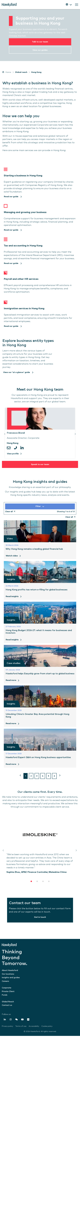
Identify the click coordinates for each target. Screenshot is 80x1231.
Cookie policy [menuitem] (46, 1026)
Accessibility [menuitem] (34, 1026)
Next (75, 434)
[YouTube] (22, 1020)
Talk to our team (40, 42)
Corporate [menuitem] (6, 988)
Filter (40, 506)
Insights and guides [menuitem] (11, 978)
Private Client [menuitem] (8, 991)
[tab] (31, 881)
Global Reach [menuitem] (8, 1002)
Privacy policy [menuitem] (7, 1026)
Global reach (21, 72)
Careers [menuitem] (5, 981)
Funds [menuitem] (4, 995)
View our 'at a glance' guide (18, 372)
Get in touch (40, 917)
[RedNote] (28, 1020)
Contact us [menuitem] (7, 1005)
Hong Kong (36, 72)
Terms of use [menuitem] (20, 1026)
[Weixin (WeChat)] (16, 1020)
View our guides (40, 50)
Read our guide (13, 197)
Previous (5, 434)
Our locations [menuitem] (8, 974)
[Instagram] (11, 1020)
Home (6, 72)
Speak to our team (40, 464)
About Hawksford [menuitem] (10, 970)
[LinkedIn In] (5, 1020)
